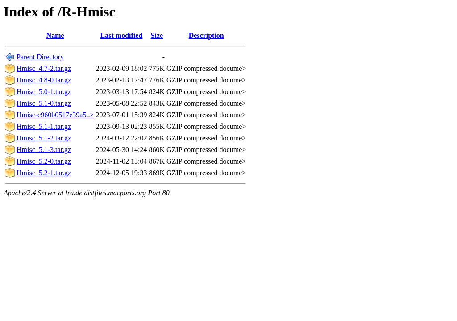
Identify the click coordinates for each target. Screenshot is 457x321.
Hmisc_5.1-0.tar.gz (44, 103)
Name (55, 35)
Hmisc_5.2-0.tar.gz (44, 161)
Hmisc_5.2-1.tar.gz (44, 173)
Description (206, 35)
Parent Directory (40, 57)
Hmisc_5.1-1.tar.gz (44, 126)
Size (157, 35)
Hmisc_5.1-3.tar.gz (44, 149)
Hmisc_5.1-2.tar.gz (44, 138)
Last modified (121, 35)
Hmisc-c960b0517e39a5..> (55, 115)
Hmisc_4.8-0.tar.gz (44, 80)
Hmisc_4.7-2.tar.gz (44, 68)
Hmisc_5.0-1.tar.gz (44, 91)
